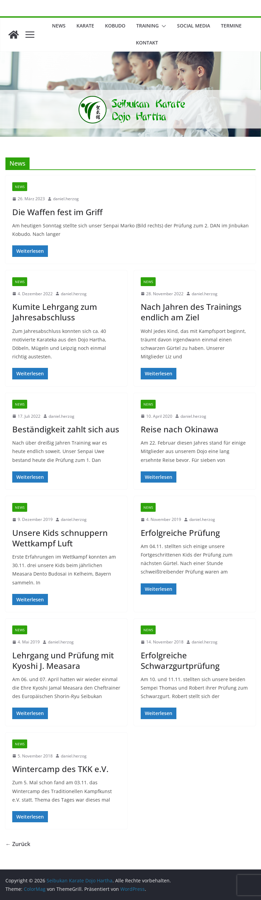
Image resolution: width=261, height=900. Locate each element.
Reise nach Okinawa (180, 429)
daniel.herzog (66, 199)
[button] (162, 26)
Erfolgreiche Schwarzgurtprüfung (180, 660)
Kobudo (115, 25)
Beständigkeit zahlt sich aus (65, 429)
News (59, 25)
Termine (231, 25)
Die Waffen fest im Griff (57, 212)
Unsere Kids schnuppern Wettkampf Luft (60, 538)
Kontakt (147, 42)
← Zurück (17, 844)
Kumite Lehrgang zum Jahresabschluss (54, 312)
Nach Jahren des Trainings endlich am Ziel (191, 312)
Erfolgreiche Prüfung (180, 532)
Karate (85, 25)
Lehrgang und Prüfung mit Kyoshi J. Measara (63, 660)
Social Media (193, 25)
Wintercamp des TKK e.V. (60, 768)
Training (147, 25)
